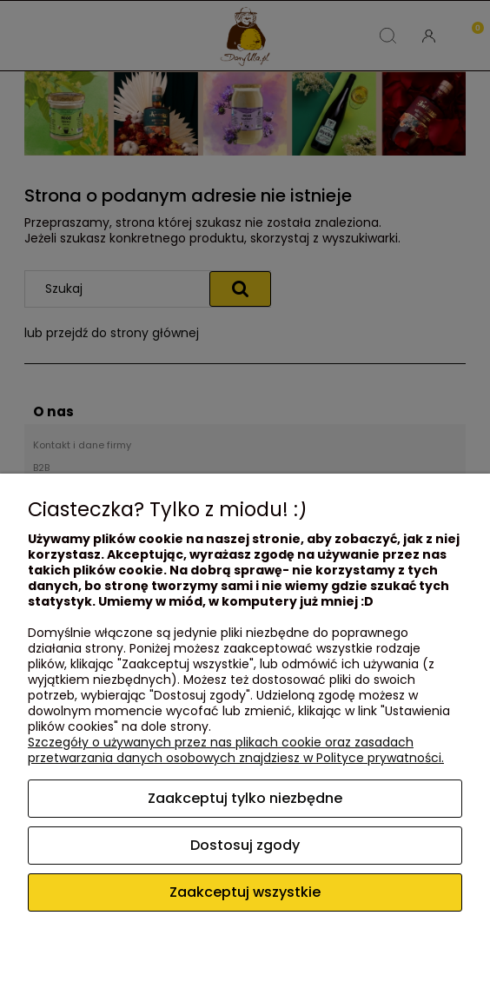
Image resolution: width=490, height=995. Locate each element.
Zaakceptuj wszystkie (245, 892)
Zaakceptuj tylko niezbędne (245, 798)
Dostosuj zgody (245, 845)
